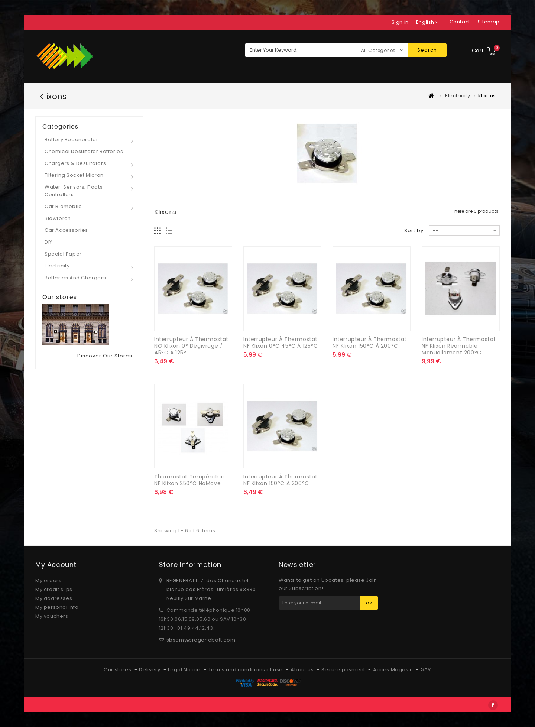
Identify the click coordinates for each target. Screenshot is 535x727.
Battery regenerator (71, 139)
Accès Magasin (393, 669)
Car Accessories (66, 230)
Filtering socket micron (74, 175)
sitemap (489, 21)
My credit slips (53, 589)
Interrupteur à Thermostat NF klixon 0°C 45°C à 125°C (280, 342)
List (169, 230)
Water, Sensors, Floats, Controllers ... (74, 191)
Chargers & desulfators (75, 163)
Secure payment (343, 669)
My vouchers (51, 616)
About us (303, 669)
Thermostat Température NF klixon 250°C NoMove (190, 480)
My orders (48, 580)
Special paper (63, 253)
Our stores (59, 297)
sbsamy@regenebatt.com (201, 639)
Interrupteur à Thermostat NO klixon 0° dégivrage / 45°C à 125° (191, 345)
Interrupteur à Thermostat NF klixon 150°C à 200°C (370, 342)
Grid (157, 230)
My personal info (57, 607)
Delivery (150, 669)
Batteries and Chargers (75, 277)
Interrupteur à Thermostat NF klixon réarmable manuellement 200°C (459, 345)
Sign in (400, 22)
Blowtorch (58, 218)
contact (460, 21)
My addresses (53, 598)
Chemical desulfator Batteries (84, 151)
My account (56, 564)
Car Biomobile (63, 206)
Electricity (57, 265)
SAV (426, 669)
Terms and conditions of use (246, 669)
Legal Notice (185, 669)
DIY (48, 242)
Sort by (414, 230)
